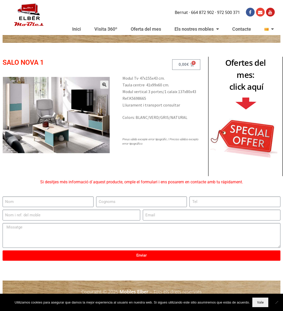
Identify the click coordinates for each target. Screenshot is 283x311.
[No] (276, 302)
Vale (260, 302)
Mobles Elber (134, 292)
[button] (99, 89)
